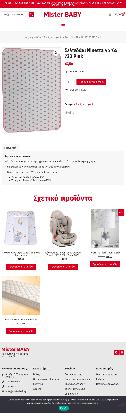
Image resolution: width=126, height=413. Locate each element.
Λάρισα (37, 389)
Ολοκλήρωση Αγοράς (107, 384)
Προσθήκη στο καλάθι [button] (21, 266)
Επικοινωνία (71, 394)
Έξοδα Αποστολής (75, 384)
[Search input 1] (15, 14)
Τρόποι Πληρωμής (75, 389)
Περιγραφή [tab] (10, 147)
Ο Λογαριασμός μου (107, 374)
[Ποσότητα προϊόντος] (69, 82)
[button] (63, 25)
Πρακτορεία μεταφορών (78, 379)
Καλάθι (100, 379)
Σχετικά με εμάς (73, 374)
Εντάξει (63, 408)
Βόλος (36, 374)
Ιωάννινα (38, 384)
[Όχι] (121, 404)
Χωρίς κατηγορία (52, 37)
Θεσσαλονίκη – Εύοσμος (46, 379)
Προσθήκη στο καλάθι (91, 81)
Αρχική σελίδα (33, 37)
